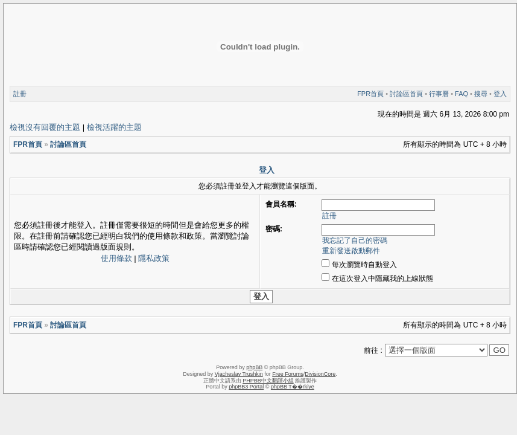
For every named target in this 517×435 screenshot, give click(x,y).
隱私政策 (154, 258)
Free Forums (287, 374)
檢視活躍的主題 (114, 127)
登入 (500, 93)
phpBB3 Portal (246, 387)
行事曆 (439, 93)
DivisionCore (320, 374)
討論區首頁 (406, 93)
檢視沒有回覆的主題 (45, 127)
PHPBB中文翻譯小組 (268, 381)
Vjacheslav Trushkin (239, 374)
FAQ (461, 93)
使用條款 (116, 258)
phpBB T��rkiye (292, 387)
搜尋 (480, 93)
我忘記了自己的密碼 (354, 240)
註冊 (20, 93)
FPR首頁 (370, 93)
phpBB (254, 367)
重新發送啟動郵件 (351, 250)
